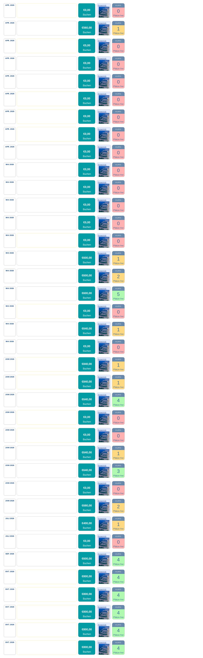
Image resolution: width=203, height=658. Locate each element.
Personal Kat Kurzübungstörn (37, 413)
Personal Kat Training (32, 6)
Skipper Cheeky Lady (32, 519)
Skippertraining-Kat (31, 24)
